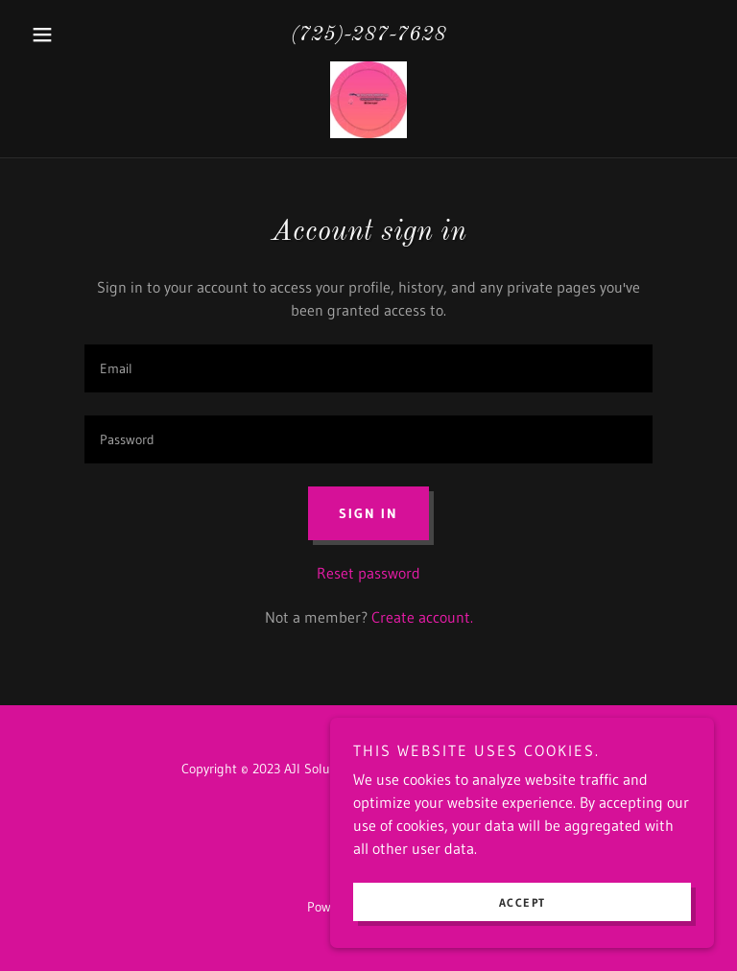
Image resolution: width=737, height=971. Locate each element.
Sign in (368, 513)
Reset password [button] (368, 572)
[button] (75, 34)
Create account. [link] (422, 617)
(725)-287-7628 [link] (368, 34)
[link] (368, 99)
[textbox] (368, 368)
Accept (522, 902)
